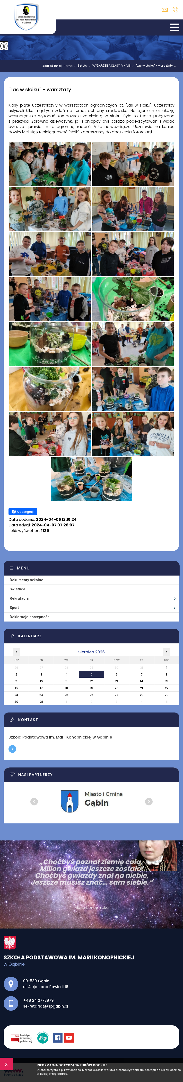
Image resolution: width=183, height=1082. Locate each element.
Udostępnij (23, 512)
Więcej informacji (12, 749)
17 (41, 688)
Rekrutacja (19, 598)
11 (66, 681)
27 (116, 695)
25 (66, 695)
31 (41, 702)
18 (66, 688)
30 (16, 702)
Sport (14, 607)
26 (91, 695)
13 (116, 681)
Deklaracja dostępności (30, 617)
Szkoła (79, 66)
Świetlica (17, 589)
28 (141, 695)
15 (166, 681)
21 (141, 688)
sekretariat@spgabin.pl (165, 10)
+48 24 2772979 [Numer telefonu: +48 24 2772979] (38, 1000)
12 (91, 681)
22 (166, 688)
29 (166, 695)
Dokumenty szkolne (26, 580)
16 (16, 688)
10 (41, 681)
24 (41, 695)
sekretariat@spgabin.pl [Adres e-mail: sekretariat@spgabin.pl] (45, 1006)
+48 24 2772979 (175, 9)
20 (116, 688)
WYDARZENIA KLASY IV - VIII (109, 66)
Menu (23, 568)
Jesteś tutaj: (53, 65)
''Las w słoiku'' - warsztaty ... (153, 66)
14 (141, 681)
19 (91, 688)
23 (16, 695)
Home (68, 65)
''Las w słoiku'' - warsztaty (40, 90)
